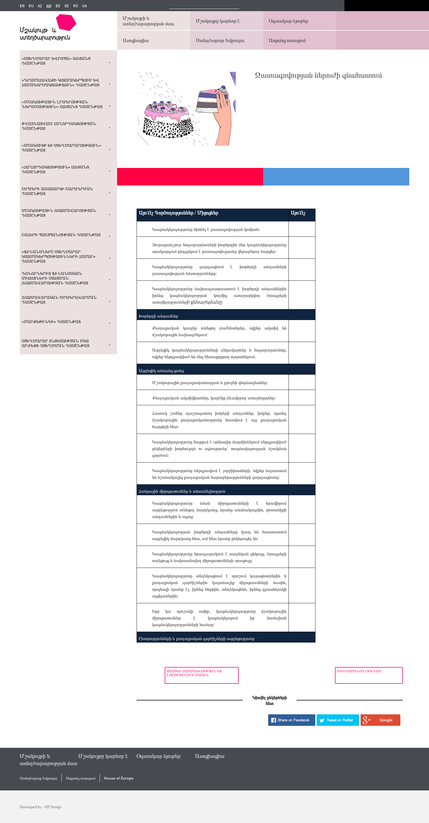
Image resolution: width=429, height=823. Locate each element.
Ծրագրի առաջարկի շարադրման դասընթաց (57, 191)
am (48, 6)
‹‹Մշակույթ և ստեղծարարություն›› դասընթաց (61, 147)
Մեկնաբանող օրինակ (357, 670)
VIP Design (53, 806)
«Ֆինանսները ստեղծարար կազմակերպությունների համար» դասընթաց (58, 256)
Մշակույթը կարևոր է (218, 20)
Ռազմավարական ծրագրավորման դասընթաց (59, 299)
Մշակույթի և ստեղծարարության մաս (148, 20)
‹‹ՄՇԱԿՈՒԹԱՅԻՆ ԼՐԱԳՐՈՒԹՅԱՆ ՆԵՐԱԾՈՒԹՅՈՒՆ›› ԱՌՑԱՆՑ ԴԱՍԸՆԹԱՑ (62, 104)
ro (75, 6)
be (58, 6)
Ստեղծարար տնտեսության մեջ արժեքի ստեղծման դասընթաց (55, 343)
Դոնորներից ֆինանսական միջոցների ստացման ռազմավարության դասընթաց (55, 278)
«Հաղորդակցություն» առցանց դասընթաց (55, 169)
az (40, 6)
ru (31, 6)
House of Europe (119, 778)
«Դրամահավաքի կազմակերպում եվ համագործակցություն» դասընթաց (60, 82)
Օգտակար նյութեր (288, 20)
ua (84, 6)
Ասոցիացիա (136, 40)
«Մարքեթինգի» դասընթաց (51, 321)
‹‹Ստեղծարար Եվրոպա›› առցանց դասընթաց (56, 60)
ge (67, 6)
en (22, 6)
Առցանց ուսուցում (287, 40)
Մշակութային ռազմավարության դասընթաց (59, 213)
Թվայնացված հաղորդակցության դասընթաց (59, 126)
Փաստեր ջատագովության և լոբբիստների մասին (166, 672)
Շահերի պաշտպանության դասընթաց (61, 235)
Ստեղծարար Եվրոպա (220, 40)
